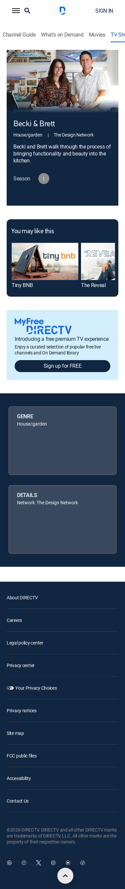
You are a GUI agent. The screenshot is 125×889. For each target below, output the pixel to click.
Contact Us (18, 801)
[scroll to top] (65, 876)
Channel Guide (19, 34)
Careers (14, 620)
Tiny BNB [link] (22, 285)
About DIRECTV (22, 597)
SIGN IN (104, 10)
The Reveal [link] (93, 285)
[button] (16, 11)
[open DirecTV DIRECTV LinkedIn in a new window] (9, 862)
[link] (45, 261)
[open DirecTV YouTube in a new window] (68, 862)
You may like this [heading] (32, 231)
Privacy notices (22, 710)
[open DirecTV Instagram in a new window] (53, 862)
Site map (15, 733)
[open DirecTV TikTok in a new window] (82, 862)
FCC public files (22, 755)
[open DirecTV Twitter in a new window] (38, 862)
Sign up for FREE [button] (63, 365)
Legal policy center (25, 643)
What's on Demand (62, 34)
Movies (97, 34)
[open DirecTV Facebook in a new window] (24, 862)
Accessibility (19, 778)
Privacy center (21, 665)
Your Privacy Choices (36, 688)
